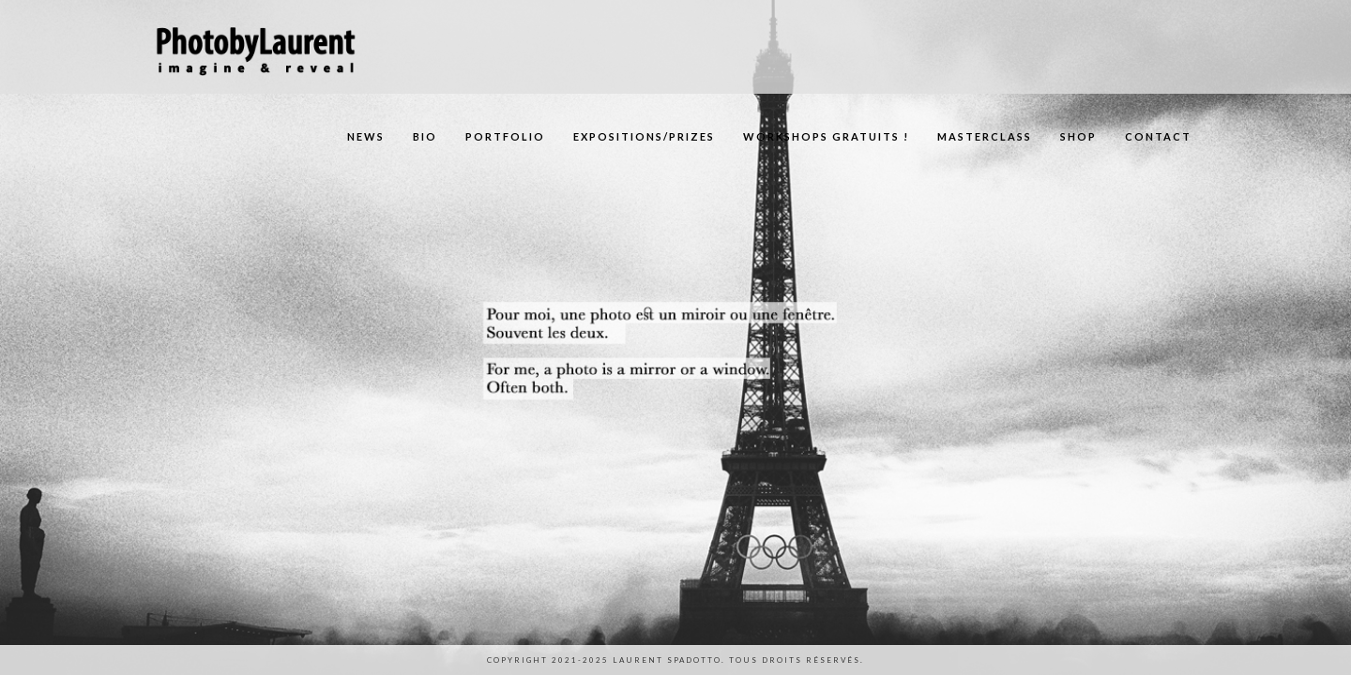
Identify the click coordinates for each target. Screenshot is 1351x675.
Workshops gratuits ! (826, 136)
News (366, 136)
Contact (1158, 136)
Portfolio (505, 136)
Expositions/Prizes (644, 136)
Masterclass (984, 136)
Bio (425, 136)
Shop (1078, 136)
